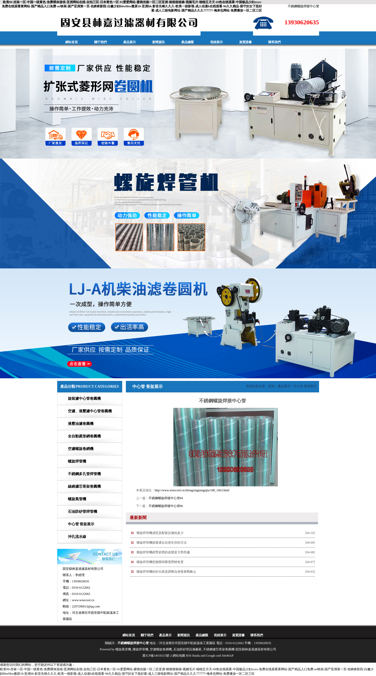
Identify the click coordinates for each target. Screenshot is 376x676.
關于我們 (100, 42)
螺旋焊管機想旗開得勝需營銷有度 (160, 562)
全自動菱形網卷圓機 (84, 436)
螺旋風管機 (77, 499)
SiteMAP (228, 655)
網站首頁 (71, 42)
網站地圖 (179, 655)
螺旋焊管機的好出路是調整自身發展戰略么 (166, 571)
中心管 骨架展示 (81, 524)
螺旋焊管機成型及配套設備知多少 (160, 533)
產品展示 (129, 42)
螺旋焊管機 (77, 461)
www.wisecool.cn (83, 600)
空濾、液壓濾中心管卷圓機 (90, 411)
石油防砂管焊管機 (82, 512)
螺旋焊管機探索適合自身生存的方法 (162, 542)
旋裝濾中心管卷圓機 (84, 399)
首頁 (271, 386)
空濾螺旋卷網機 (80, 449)
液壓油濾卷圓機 (80, 424)
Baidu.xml (198, 655)
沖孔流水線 (77, 537)
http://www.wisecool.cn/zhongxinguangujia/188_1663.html (192, 490)
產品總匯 (187, 42)
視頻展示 (216, 42)
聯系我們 (274, 42)
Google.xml (213, 655)
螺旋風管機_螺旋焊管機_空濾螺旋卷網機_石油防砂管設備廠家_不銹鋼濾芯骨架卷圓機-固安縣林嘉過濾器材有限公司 (195, 649)
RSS (188, 655)
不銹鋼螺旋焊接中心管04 (166, 498)
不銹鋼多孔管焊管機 (84, 474)
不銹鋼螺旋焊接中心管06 (166, 506)
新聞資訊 (158, 42)
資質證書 (245, 42)
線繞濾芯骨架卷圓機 (84, 486)
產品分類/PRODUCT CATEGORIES (89, 386)
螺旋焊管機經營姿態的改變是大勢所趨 (163, 552)
